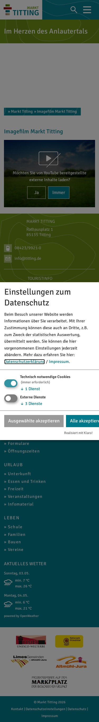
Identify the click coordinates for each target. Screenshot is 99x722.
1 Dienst (30, 388)
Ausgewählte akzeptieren (34, 421)
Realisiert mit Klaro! (78, 433)
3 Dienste (31, 403)
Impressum (59, 361)
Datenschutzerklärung (24, 361)
